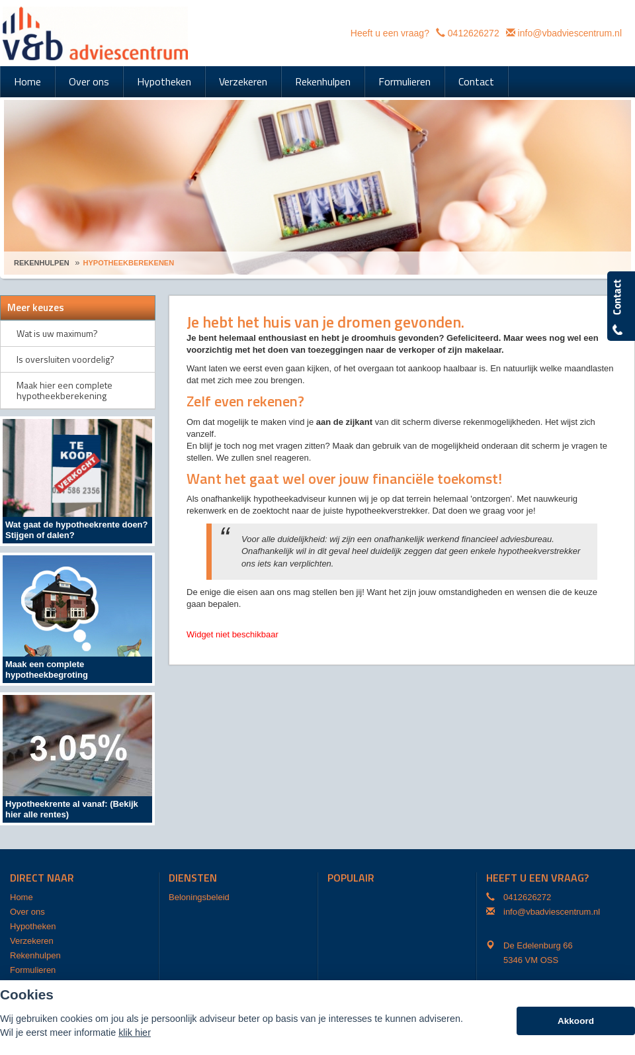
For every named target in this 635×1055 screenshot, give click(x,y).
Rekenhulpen (41, 263)
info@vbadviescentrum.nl (570, 33)
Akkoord (576, 1021)
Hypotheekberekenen (129, 263)
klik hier (134, 1032)
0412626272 (473, 33)
